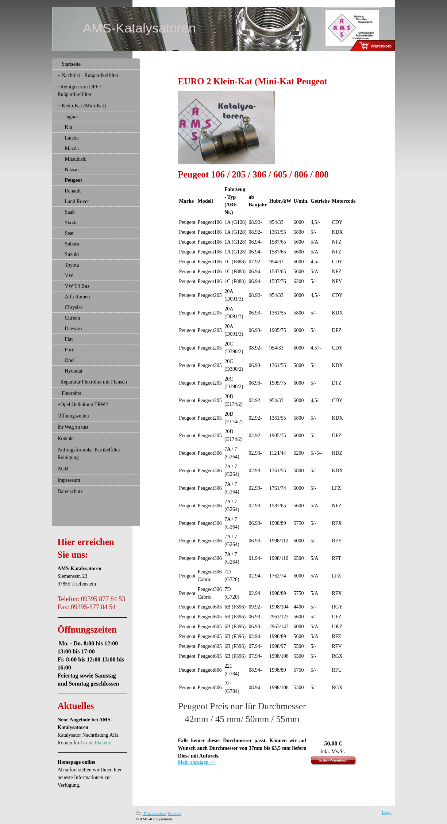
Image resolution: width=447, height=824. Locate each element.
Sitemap (174, 813)
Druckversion (151, 813)
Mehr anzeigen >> (197, 762)
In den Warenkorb (333, 760)
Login (386, 812)
